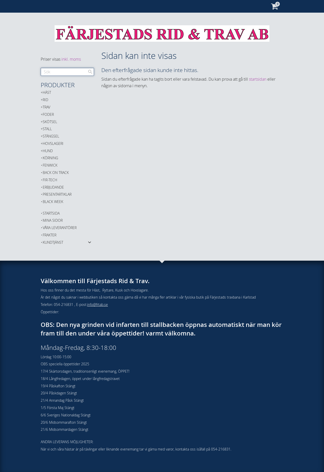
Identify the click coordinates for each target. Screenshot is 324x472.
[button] (89, 241)
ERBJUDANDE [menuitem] (53, 187)
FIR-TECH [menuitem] (50, 179)
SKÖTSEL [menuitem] (50, 121)
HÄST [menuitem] (47, 92)
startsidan (257, 79)
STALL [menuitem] (47, 128)
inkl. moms (71, 59)
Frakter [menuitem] (49, 235)
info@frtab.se (97, 304)
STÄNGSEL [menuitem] (51, 136)
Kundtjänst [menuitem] (53, 242)
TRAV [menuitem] (46, 107)
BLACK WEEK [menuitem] (53, 201)
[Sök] (90, 72)
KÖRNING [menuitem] (50, 157)
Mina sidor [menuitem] (53, 220)
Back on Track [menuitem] (56, 172)
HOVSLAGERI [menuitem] (53, 143)
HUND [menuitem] (48, 150)
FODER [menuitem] (48, 114)
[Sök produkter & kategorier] (67, 72)
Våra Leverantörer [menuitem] (60, 227)
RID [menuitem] (45, 99)
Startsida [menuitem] (51, 213)
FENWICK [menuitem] (50, 165)
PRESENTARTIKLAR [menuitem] (57, 194)
